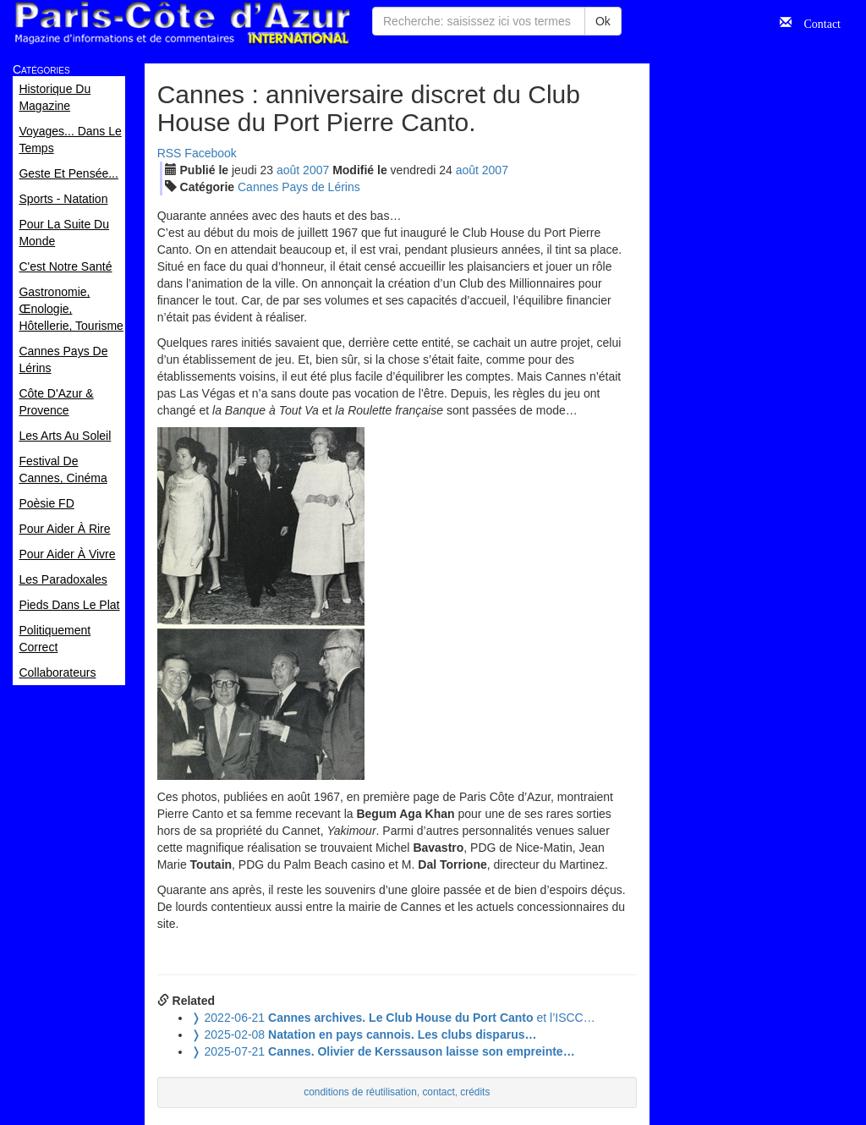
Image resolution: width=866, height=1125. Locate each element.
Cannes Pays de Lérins (299, 187)
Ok (603, 21)
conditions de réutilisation (360, 1092)
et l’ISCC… (393, 1017)
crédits (475, 1092)
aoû (288, 170)
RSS (169, 153)
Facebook (210, 153)
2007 (316, 170)
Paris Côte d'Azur (182, 23)
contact (438, 1092)
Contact (816, 22)
